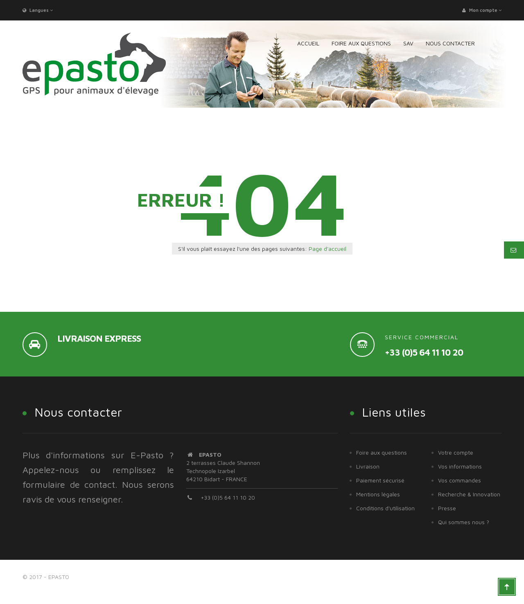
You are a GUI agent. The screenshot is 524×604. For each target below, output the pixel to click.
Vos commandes (459, 480)
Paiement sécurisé (380, 480)
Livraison (367, 466)
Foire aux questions (381, 452)
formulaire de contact (69, 484)
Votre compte (455, 452)
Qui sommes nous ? (463, 521)
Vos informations (460, 466)
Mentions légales (378, 494)
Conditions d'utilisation (385, 508)
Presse (447, 508)
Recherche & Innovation (469, 494)
